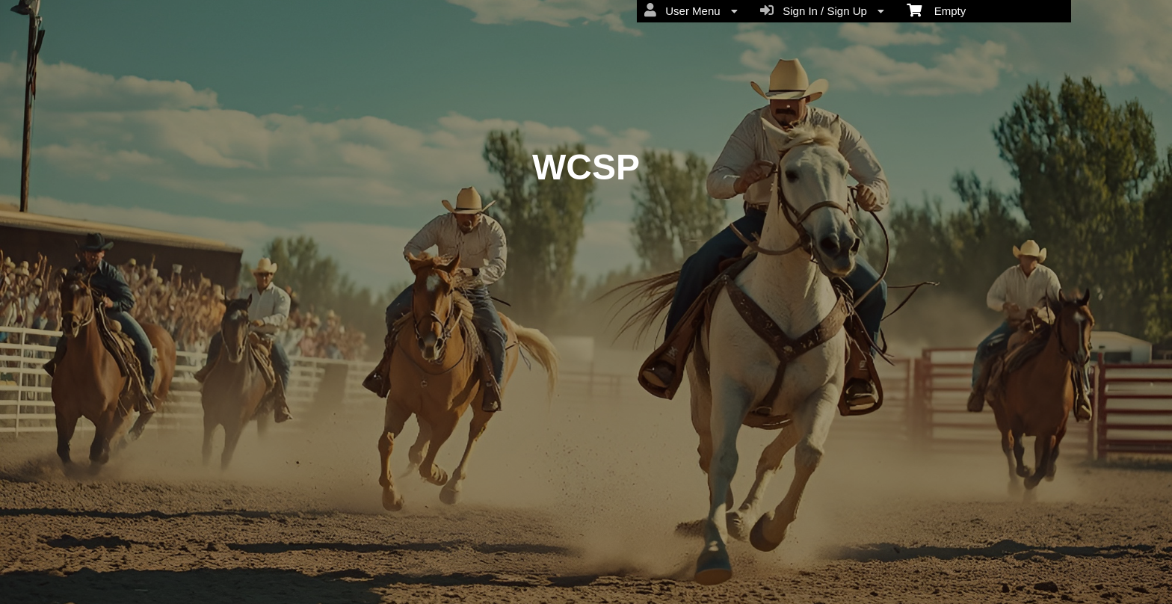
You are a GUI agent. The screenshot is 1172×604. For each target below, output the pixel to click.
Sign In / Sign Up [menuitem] (822, 10)
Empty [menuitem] (936, 9)
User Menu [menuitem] (691, 10)
